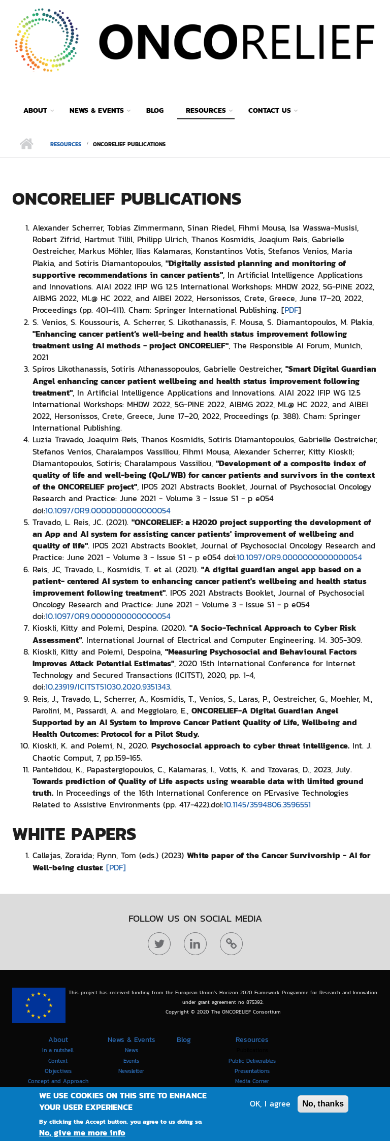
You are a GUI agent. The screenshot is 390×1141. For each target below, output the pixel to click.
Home (26, 144)
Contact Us (269, 110)
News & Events (97, 110)
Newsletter (131, 1071)
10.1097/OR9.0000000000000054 (108, 510)
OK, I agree (270, 1106)
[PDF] (116, 867)
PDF (291, 310)
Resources (206, 110)
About (35, 110)
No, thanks (323, 1106)
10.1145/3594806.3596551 (267, 804)
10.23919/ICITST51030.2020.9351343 (107, 686)
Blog (155, 110)
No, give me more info (82, 1135)
